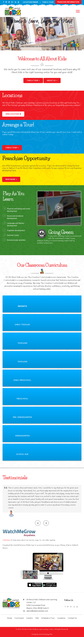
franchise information (68, 2)
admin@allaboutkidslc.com (37, 611)
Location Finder (30, 2)
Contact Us (72, 618)
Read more (10, 179)
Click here (6, 540)
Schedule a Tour (48, 618)
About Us (51, 80)
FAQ (37, 618)
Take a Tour (48, 2)
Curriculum (19, 618)
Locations (61, 618)
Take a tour (32, 80)
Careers (29, 618)
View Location (12, 114)
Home (9, 618)
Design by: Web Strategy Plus (42, 634)
